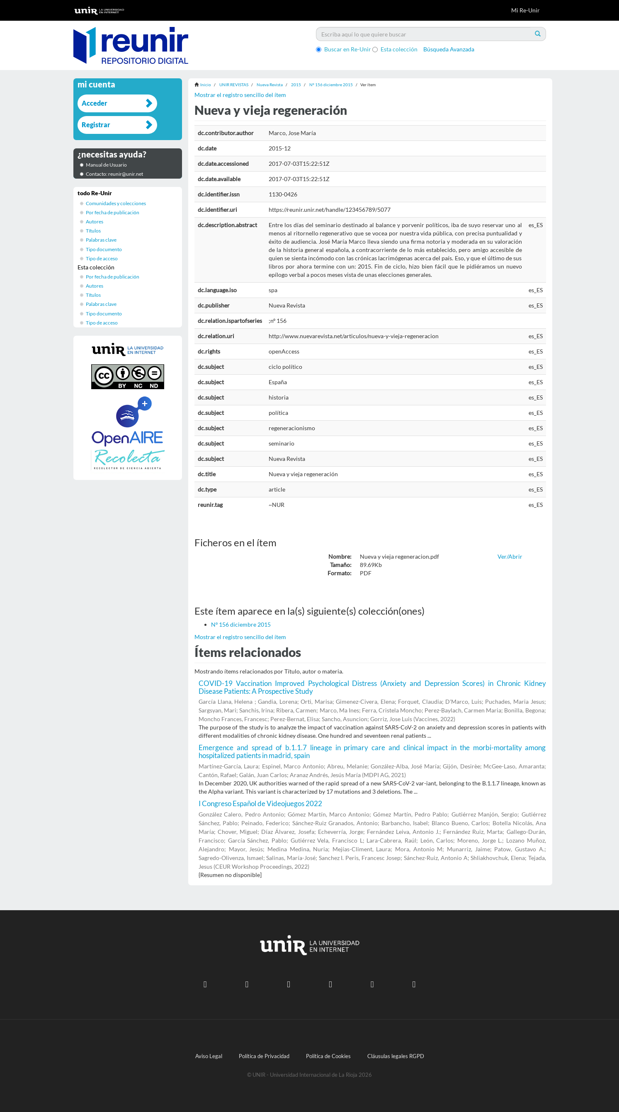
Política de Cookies (328, 1056)
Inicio (205, 84)
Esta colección (395, 49)
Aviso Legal (208, 1056)
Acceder (94, 103)
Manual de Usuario (106, 165)
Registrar (96, 124)
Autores (94, 221)
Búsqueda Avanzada (448, 49)
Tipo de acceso (102, 258)
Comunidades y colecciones (116, 203)
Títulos (93, 231)
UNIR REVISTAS (233, 84)
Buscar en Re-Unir (343, 49)
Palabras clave (101, 240)
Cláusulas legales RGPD (395, 1056)
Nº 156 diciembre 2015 (331, 84)
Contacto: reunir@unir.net (114, 174)
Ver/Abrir (510, 556)
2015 (296, 84)
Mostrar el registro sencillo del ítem (240, 94)
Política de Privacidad (264, 1056)
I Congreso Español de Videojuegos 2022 (260, 803)
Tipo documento (104, 249)
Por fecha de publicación (112, 212)
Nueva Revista (270, 84)
